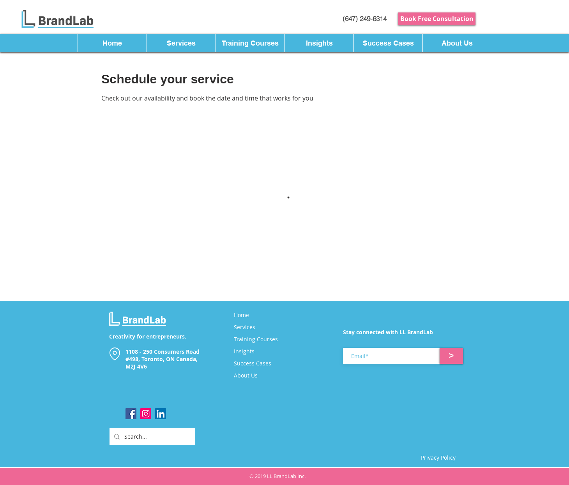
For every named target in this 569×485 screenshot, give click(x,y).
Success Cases (252, 363)
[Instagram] (145, 413)
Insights (244, 351)
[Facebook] (130, 413)
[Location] (114, 354)
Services (244, 327)
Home (241, 315)
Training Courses (256, 339)
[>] (451, 356)
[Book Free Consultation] (436, 18)
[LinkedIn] (160, 413)
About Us (246, 375)
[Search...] (151, 436)
